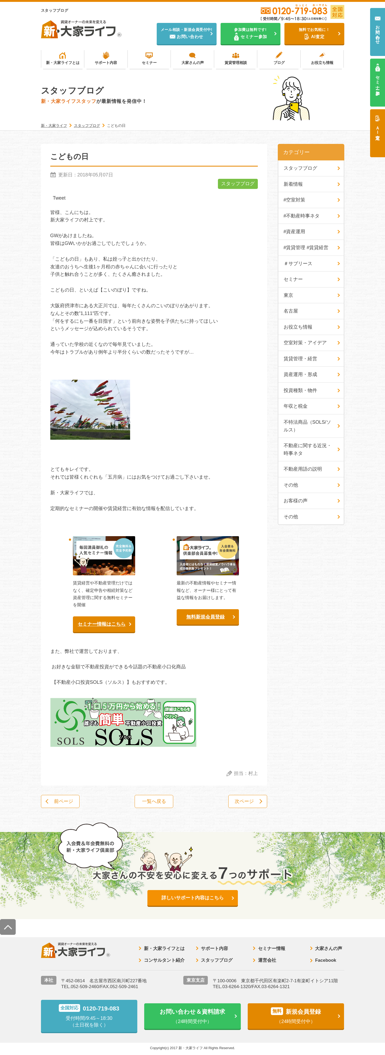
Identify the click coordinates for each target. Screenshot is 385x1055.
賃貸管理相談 (236, 63)
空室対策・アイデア (305, 343)
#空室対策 (294, 200)
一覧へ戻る (154, 802)
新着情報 (293, 184)
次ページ (243, 802)
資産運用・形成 (300, 375)
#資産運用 (294, 232)
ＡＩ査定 (377, 127)
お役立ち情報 (322, 63)
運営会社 (267, 961)
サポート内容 (106, 63)
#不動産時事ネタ (302, 216)
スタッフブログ (238, 184)
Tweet (59, 198)
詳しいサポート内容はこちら (193, 898)
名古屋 (291, 312)
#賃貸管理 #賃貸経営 (306, 248)
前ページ (64, 802)
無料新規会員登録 (205, 617)
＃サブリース (298, 264)
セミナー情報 (271, 949)
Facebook (325, 961)
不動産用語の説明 (303, 470)
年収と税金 (296, 407)
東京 (288, 296)
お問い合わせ (377, 32)
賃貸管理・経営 (300, 359)
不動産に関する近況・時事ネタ (308, 451)
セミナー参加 (377, 80)
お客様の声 (296, 502)
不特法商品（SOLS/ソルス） (307, 427)
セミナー (149, 63)
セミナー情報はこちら (102, 624)
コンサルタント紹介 (164, 961)
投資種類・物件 (300, 391)
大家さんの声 (192, 63)
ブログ (279, 63)
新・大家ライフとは (63, 63)
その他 (291, 486)
